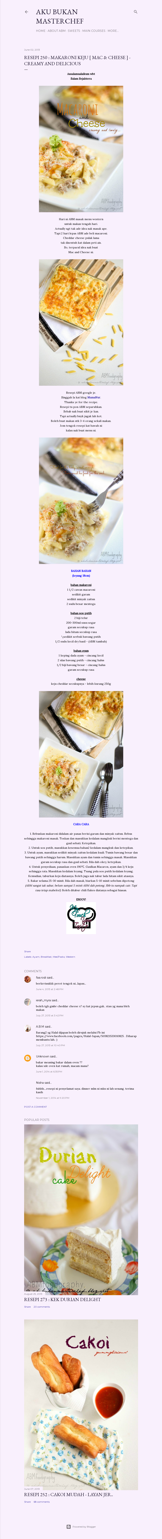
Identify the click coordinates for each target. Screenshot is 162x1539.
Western (70, 956)
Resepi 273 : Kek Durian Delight (62, 1299)
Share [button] (27, 951)
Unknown (42, 1056)
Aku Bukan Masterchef (60, 16)
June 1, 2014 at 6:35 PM (49, 1071)
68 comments (42, 1501)
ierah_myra (43, 1000)
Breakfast (46, 956)
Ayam (36, 956)
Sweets (74, 31)
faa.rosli (41, 977)
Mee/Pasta (59, 956)
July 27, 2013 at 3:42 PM (49, 1015)
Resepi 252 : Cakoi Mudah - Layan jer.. (68, 1494)
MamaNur (93, 397)
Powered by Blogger (81, 1526)
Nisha (40, 1082)
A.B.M (40, 1026)
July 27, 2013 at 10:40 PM (50, 1045)
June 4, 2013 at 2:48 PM (49, 989)
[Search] (135, 11)
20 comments (42, 1306)
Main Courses (93, 31)
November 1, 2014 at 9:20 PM (52, 1097)
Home (40, 31)
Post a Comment (35, 1106)
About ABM (57, 31)
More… (113, 31)
